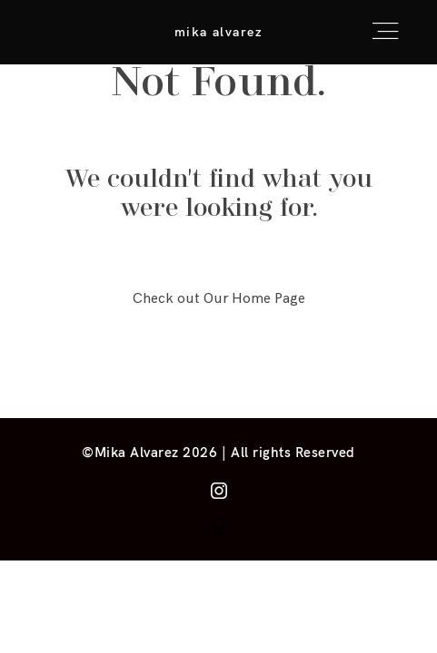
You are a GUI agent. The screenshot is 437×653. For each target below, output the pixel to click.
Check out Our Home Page (219, 298)
